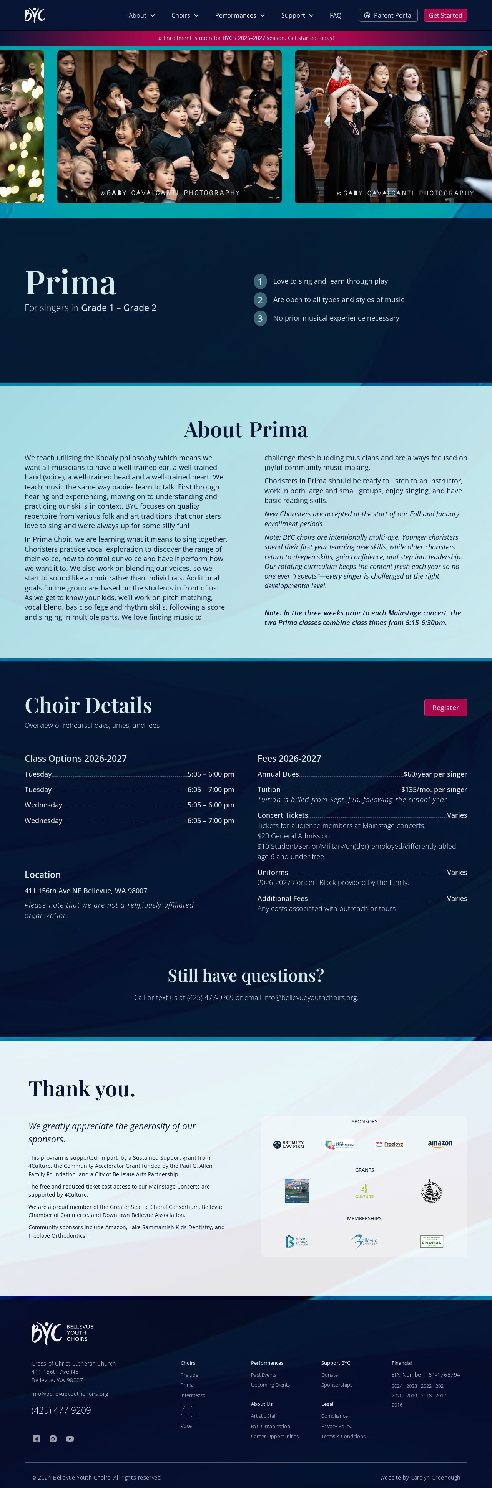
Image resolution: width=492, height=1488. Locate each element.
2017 (440, 1395)
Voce (186, 1425)
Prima (187, 1384)
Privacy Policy (336, 1426)
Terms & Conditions (343, 1436)
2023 (411, 1385)
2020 (397, 1395)
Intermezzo (193, 1395)
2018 (426, 1395)
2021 (440, 1385)
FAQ (335, 15)
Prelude (189, 1374)
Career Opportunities (275, 1436)
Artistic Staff (264, 1415)
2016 (397, 1404)
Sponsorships (336, 1384)
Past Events (263, 1374)
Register (445, 707)
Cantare (189, 1415)
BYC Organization (270, 1426)
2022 (426, 1385)
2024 (397, 1385)
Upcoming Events (270, 1384)
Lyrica (187, 1405)
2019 (411, 1395)
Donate (329, 1374)
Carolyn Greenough (435, 1477)
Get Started (445, 15)
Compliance (334, 1415)
